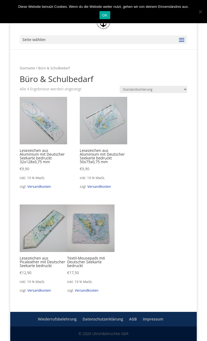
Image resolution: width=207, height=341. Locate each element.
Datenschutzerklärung (102, 319)
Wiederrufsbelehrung (57, 319)
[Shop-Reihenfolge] (153, 89)
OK (104, 15)
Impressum (153, 319)
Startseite (27, 68)
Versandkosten (39, 186)
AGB (133, 319)
